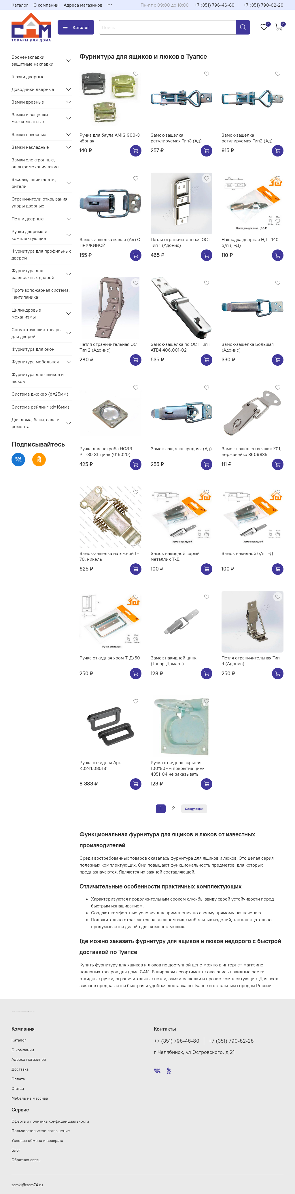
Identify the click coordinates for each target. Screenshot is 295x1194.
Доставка (20, 1069)
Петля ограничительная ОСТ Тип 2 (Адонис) (109, 347)
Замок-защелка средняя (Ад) (181, 448)
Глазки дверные (28, 76)
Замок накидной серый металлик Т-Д (175, 556)
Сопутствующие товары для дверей (36, 333)
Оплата (18, 1079)
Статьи (18, 1088)
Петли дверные (28, 219)
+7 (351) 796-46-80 (214, 5)
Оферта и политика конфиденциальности (50, 1121)
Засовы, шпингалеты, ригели (34, 182)
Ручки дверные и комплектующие (29, 234)
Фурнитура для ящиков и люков (38, 377)
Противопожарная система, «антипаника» (41, 293)
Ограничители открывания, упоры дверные (40, 202)
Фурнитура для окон (33, 349)
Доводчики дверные (33, 89)
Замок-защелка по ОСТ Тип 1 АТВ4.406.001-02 (181, 347)
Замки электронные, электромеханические (35, 163)
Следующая (194, 808)
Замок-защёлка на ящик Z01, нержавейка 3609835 (251, 451)
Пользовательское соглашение (41, 1130)
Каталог (20, 5)
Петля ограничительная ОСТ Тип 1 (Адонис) (180, 242)
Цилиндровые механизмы (26, 313)
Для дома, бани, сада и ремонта (35, 423)
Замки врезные (28, 102)
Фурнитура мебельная (35, 362)
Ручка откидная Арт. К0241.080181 (100, 765)
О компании (45, 5)
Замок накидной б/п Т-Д (247, 553)
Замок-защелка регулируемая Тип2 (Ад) (247, 138)
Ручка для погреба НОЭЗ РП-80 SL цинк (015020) (106, 451)
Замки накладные (30, 147)
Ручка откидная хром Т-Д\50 (110, 658)
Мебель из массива (30, 1098)
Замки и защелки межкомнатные (30, 118)
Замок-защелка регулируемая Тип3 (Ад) (176, 138)
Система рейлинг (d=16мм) (40, 407)
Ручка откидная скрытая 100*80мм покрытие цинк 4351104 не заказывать (178, 768)
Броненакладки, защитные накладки (32, 60)
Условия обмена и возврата (37, 1140)
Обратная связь (26, 1159)
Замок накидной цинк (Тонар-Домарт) (173, 660)
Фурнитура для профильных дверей (41, 254)
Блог (16, 1150)
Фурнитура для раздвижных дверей (33, 274)
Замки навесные (29, 134)
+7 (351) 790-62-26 (263, 5)
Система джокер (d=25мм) (40, 394)
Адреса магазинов (83, 5)
